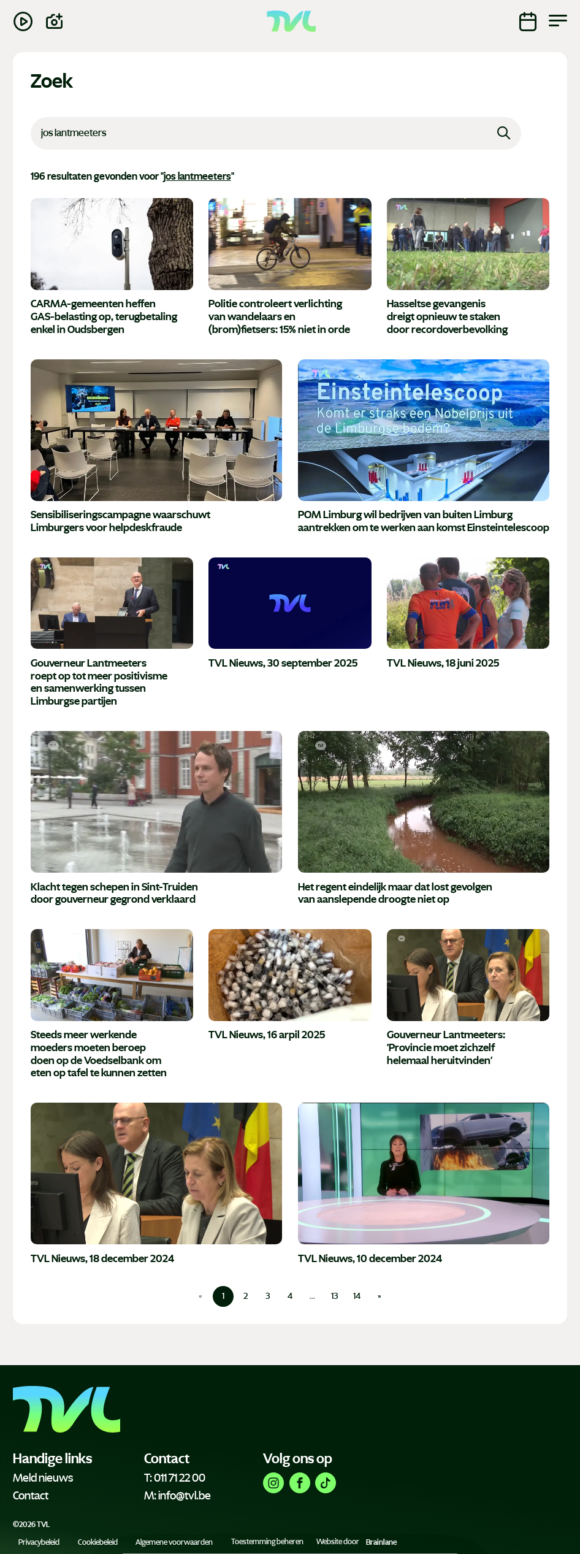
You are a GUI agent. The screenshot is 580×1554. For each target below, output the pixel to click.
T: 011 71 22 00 (174, 1478)
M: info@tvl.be (177, 1495)
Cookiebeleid (98, 1542)
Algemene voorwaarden (174, 1542)
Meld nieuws (43, 1478)
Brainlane (381, 1542)
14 (357, 1296)
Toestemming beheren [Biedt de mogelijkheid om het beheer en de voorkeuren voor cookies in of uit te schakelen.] (267, 1542)
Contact (30, 1495)
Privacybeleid (38, 1542)
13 (334, 1296)
